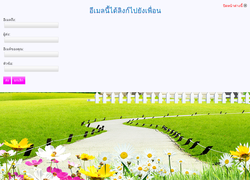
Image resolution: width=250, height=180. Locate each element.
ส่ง (7, 80)
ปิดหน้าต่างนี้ (235, 6)
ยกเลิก (18, 80)
